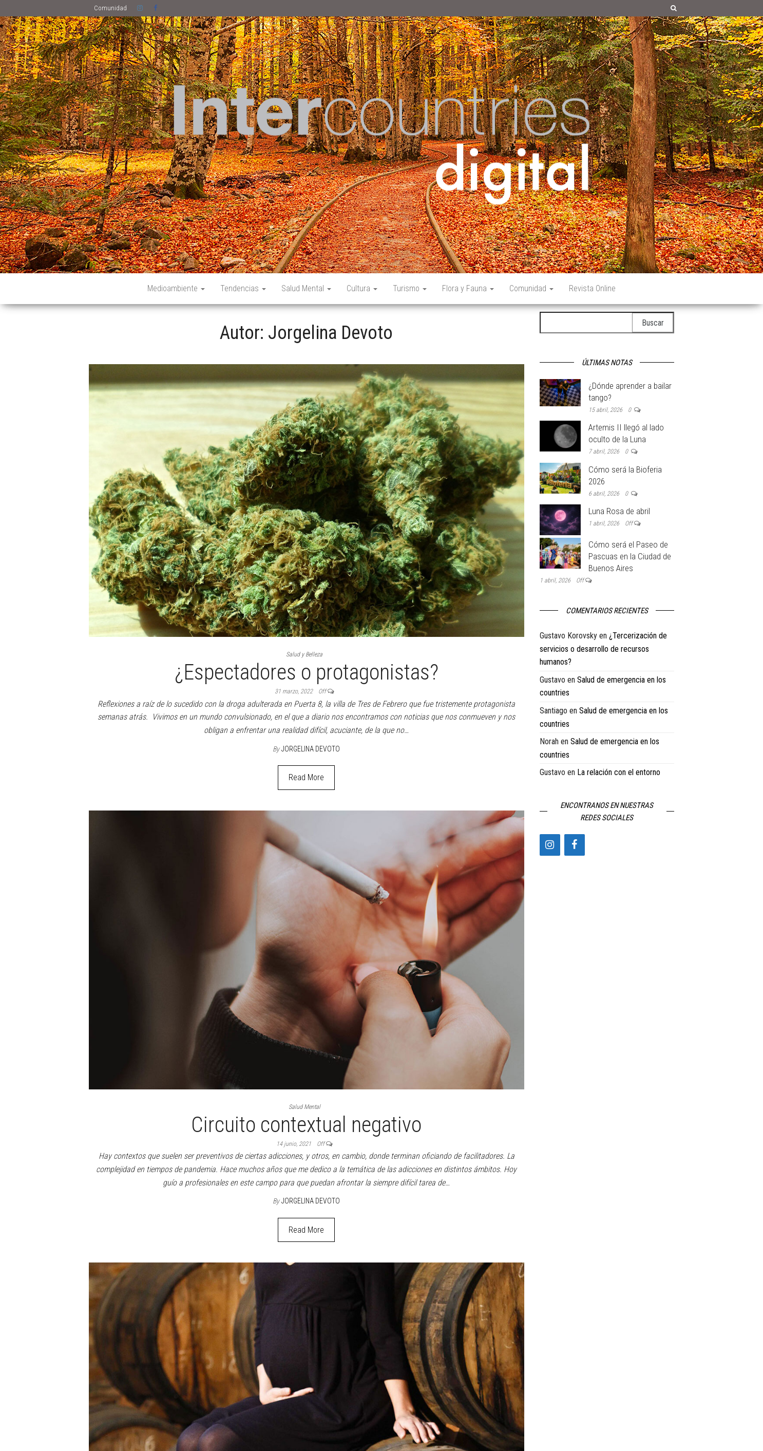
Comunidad (110, 8)
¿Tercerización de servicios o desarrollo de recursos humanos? (603, 649)
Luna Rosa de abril (619, 511)
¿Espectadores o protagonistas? (306, 672)
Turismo (410, 288)
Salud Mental (306, 288)
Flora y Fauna (468, 288)
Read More (306, 777)
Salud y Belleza (304, 654)
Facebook (156, 8)
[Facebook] (574, 845)
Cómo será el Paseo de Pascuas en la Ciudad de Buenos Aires (629, 556)
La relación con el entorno (618, 772)
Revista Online (592, 288)
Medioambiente (176, 288)
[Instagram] (550, 845)
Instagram (140, 8)
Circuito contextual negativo (306, 1124)
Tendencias (243, 288)
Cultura (362, 288)
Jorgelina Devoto (310, 749)
